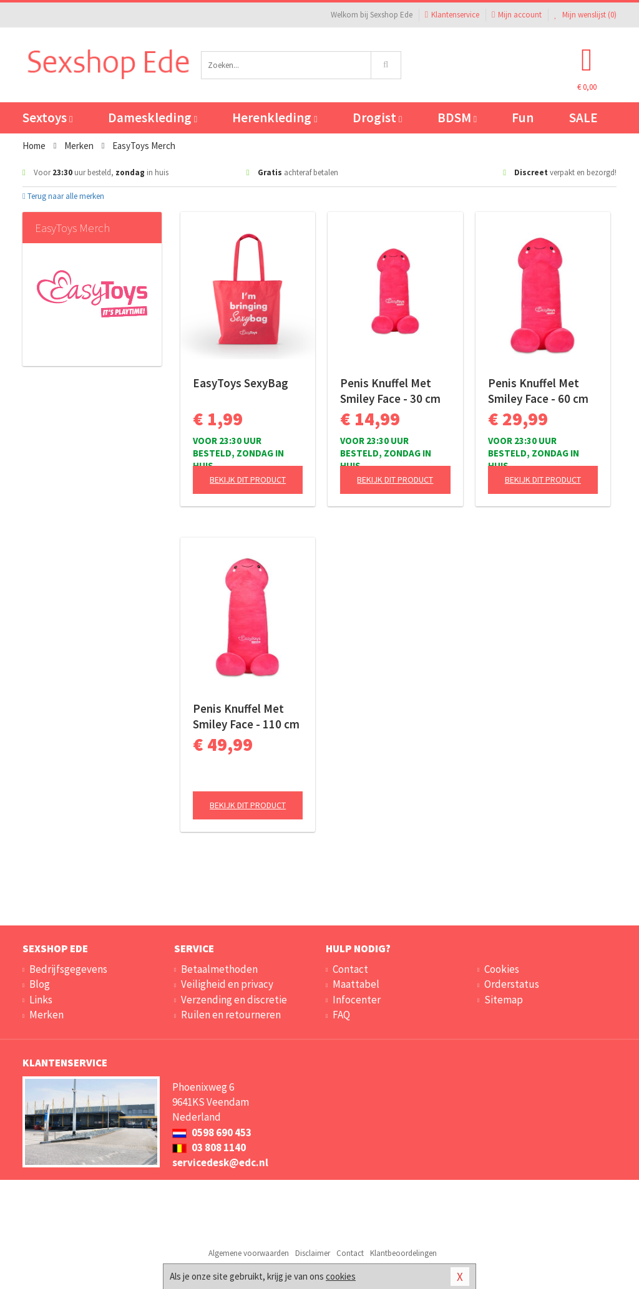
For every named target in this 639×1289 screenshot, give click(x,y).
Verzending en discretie (234, 1000)
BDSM (457, 117)
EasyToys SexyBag (240, 382)
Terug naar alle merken (63, 196)
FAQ (341, 1014)
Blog (39, 984)
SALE (583, 117)
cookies (341, 1276)
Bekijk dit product (248, 479)
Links (40, 1000)
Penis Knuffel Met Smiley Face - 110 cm (246, 716)
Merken (46, 1014)
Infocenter (357, 1000)
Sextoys (47, 117)
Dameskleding (152, 117)
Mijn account (517, 14)
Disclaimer (312, 1253)
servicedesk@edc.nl (220, 1162)
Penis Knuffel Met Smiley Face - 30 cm (390, 390)
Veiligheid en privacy (227, 984)
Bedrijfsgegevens (68, 969)
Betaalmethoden (219, 969)
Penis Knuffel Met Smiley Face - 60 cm (538, 390)
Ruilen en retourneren (231, 1014)
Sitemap (503, 1000)
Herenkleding (274, 117)
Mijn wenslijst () (585, 14)
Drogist (377, 117)
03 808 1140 (209, 1147)
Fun (523, 117)
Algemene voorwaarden (248, 1253)
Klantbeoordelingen (403, 1253)
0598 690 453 (211, 1132)
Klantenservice (452, 14)
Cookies (501, 969)
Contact (350, 969)
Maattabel (356, 984)
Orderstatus (511, 984)
